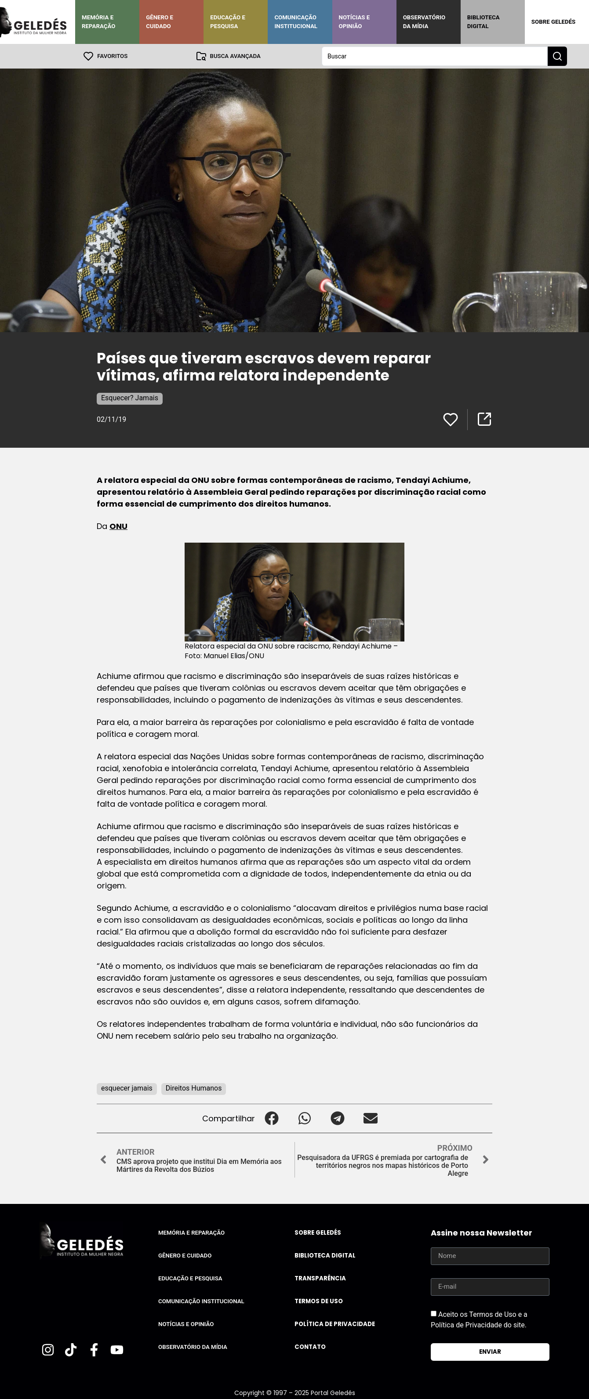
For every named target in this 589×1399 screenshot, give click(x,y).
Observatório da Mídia (424, 21)
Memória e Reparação (98, 21)
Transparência (320, 1278)
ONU (118, 526)
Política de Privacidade (334, 1324)
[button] (271, 1118)
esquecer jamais (127, 1088)
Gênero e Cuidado (159, 21)
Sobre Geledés (553, 21)
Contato (310, 1347)
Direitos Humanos (194, 1088)
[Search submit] (557, 56)
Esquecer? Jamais (129, 398)
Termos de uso (318, 1301)
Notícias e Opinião (354, 21)
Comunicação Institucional (295, 21)
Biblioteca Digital (483, 21)
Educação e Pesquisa (227, 21)
